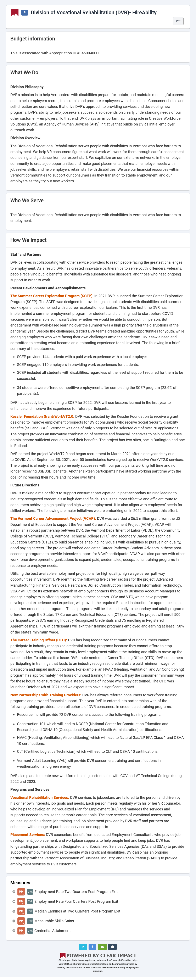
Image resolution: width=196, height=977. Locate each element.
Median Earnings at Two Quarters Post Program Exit (77, 911)
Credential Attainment (52, 930)
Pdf (178, 21)
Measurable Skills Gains (54, 921)
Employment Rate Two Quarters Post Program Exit (76, 891)
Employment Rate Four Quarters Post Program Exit (76, 901)
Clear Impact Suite (67, 960)
